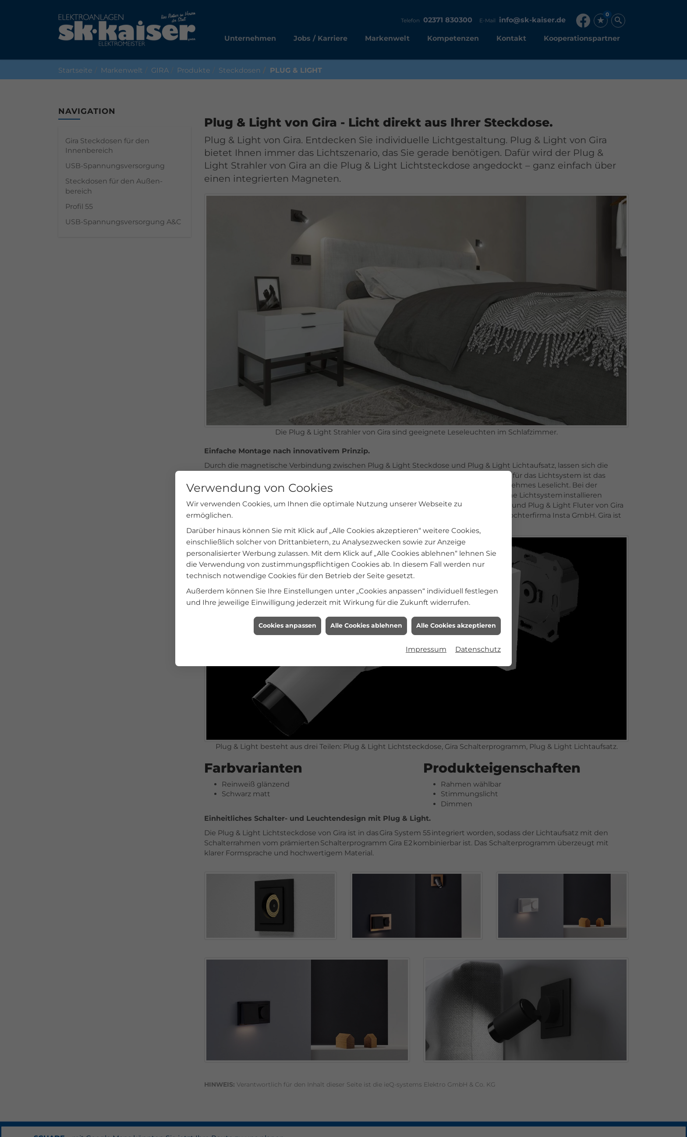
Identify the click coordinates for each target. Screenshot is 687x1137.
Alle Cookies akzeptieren (456, 586)
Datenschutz (478, 609)
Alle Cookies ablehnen (366, 586)
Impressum (426, 609)
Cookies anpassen (287, 586)
